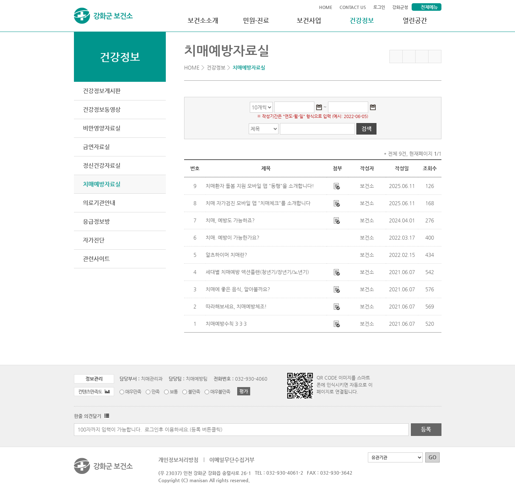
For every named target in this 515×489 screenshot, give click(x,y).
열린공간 (415, 20)
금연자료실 (96, 147)
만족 (155, 391)
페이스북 (409, 56)
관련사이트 (96, 258)
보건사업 (309, 20)
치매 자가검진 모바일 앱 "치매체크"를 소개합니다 (258, 203)
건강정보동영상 (102, 109)
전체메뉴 (429, 7)
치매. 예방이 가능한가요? (232, 237)
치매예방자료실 (102, 184)
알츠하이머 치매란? (226, 255)
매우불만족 (220, 391)
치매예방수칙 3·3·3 (226, 323)
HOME (325, 7)
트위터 (422, 56)
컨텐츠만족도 (94, 391)
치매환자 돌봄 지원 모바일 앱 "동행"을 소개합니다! (260, 186)
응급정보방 (96, 221)
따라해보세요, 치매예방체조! (236, 306)
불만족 (194, 391)
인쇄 (435, 56)
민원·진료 (256, 20)
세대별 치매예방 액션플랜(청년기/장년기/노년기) (257, 272)
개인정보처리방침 (178, 460)
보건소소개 (203, 20)
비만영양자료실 (102, 128)
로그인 (379, 7)
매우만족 (133, 391)
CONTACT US (353, 7)
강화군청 (400, 7)
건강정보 (362, 20)
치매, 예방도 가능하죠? (230, 220)
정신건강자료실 (102, 165)
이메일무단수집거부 (231, 460)
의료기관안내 (99, 202)
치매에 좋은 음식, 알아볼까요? (238, 289)
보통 (174, 391)
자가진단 (93, 240)
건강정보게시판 (102, 91)
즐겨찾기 (396, 56)
